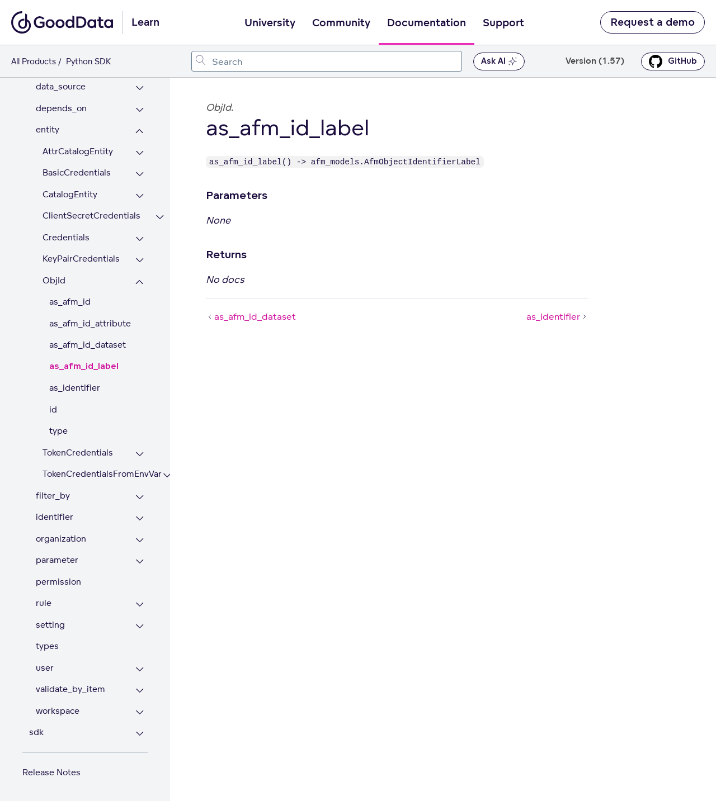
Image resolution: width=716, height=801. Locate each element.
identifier (54, 516)
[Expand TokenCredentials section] (139, 454)
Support (503, 23)
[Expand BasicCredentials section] (139, 174)
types (47, 646)
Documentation (426, 23)
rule (43, 603)
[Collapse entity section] (139, 131)
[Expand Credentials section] (139, 239)
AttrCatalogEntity (78, 151)
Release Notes (51, 772)
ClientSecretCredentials (91, 215)
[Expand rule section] (139, 604)
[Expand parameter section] (139, 561)
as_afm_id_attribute (90, 323)
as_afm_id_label (84, 366)
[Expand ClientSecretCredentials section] (160, 217)
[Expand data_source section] (139, 88)
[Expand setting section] (139, 626)
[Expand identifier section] (139, 518)
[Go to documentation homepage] (62, 22)
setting (50, 624)
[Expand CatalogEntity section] (139, 196)
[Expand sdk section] (139, 733)
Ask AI (499, 61)
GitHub (673, 61)
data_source (61, 86)
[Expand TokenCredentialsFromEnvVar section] (167, 475)
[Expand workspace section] (139, 712)
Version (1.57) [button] (595, 61)
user (45, 667)
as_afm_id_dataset (87, 344)
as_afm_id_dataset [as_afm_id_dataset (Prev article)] (251, 316)
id (53, 409)
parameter (57, 559)
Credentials (66, 237)
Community (341, 23)
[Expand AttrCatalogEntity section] (139, 153)
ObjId (54, 280)
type (58, 430)
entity (47, 129)
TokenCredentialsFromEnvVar (95, 473)
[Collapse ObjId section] (139, 282)
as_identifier (74, 387)
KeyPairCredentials (81, 258)
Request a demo (652, 22)
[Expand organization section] (139, 540)
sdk (36, 732)
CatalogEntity (70, 194)
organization (61, 538)
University (269, 23)
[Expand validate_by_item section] (139, 690)
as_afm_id (70, 301)
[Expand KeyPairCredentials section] (139, 260)
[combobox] (326, 61)
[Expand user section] (139, 669)
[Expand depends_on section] (139, 110)
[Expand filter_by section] (139, 497)
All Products (33, 61)
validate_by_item (70, 689)
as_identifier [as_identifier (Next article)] (557, 316)
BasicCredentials (77, 172)
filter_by (53, 495)
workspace (57, 710)
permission (58, 581)
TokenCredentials (78, 452)
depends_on (61, 108)
